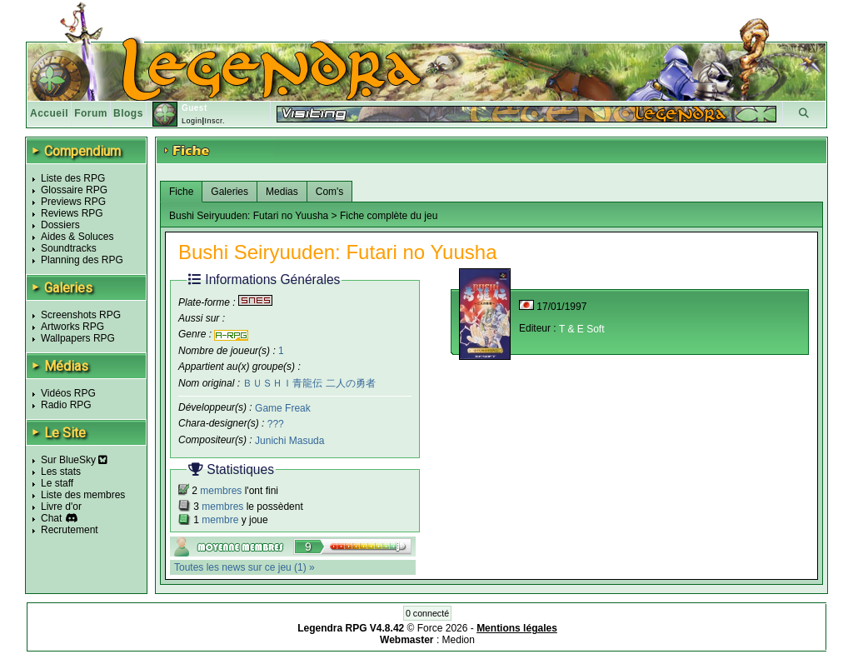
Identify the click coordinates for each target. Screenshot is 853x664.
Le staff (57, 483)
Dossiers (60, 225)
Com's (330, 191)
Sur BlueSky (74, 460)
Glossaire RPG (74, 190)
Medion (458, 640)
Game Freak (283, 407)
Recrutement (69, 530)
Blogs (128, 113)
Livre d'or (61, 506)
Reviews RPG (72, 213)
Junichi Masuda (289, 441)
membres (221, 491)
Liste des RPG (73, 178)
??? (275, 424)
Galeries (229, 191)
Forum (90, 113)
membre (220, 520)
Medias (282, 191)
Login (192, 121)
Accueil (49, 113)
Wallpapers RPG (78, 338)
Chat (51, 518)
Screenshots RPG (81, 315)
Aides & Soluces (77, 236)
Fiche (181, 191)
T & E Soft (581, 329)
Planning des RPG (82, 260)
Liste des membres (83, 495)
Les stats (61, 471)
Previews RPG (73, 201)
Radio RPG (66, 405)
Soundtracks (69, 248)
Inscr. (214, 121)
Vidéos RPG (68, 393)
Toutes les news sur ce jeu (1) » (244, 567)
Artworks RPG (72, 326)
